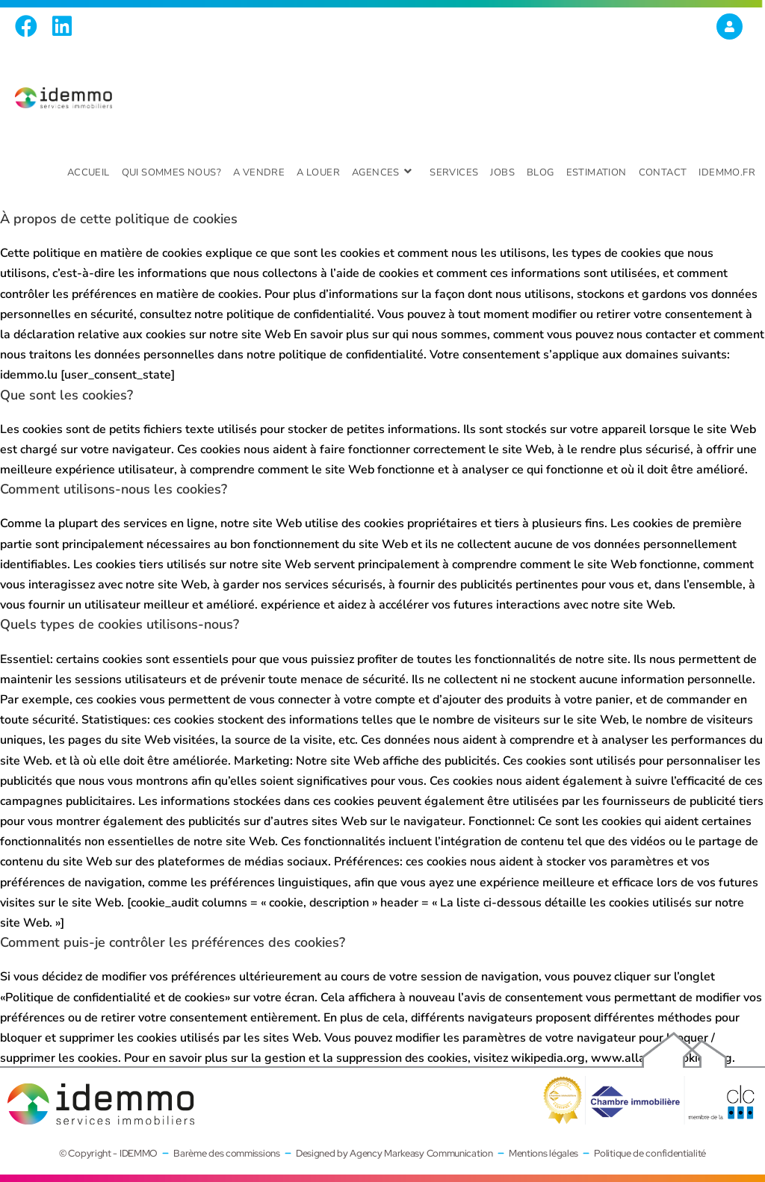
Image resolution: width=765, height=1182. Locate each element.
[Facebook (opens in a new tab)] (30, 26)
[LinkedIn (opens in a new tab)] (62, 26)
